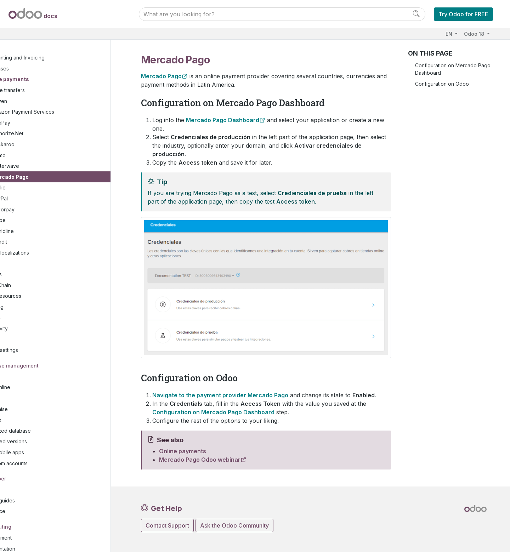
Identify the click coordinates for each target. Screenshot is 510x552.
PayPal (38, 188)
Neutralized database (43, 420)
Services (28, 307)
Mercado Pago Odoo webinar (199, 459)
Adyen (37, 90)
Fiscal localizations (45, 242)
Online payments (45, 69)
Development (34, 527)
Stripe (37, 210)
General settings (37, 340)
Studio (25, 329)
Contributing (34, 516)
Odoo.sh (28, 388)
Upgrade (28, 409)
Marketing (29, 297)
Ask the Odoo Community (234, 525)
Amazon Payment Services (61, 101)
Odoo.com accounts (42, 453)
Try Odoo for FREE (463, 14)
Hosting (27, 366)
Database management (48, 355)
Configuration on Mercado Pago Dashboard (453, 69)
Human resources (38, 286)
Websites (29, 264)
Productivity (32, 318)
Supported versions (41, 431)
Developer (31, 468)
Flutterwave (43, 156)
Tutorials (28, 479)
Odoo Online (33, 377)
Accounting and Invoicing (53, 47)
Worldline (41, 220)
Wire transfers (46, 80)
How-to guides (35, 490)
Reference (30, 501)
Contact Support (167, 525)
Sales (24, 253)
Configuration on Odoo (442, 84)
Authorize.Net (45, 123)
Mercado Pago (48, 167)
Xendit (37, 231)
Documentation (35, 538)
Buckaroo (41, 134)
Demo (37, 145)
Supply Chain (33, 275)
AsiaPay (39, 112)
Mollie (37, 177)
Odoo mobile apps (40, 442)
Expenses (35, 58)
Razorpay (41, 199)
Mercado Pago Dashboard (222, 120)
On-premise (32, 398)
